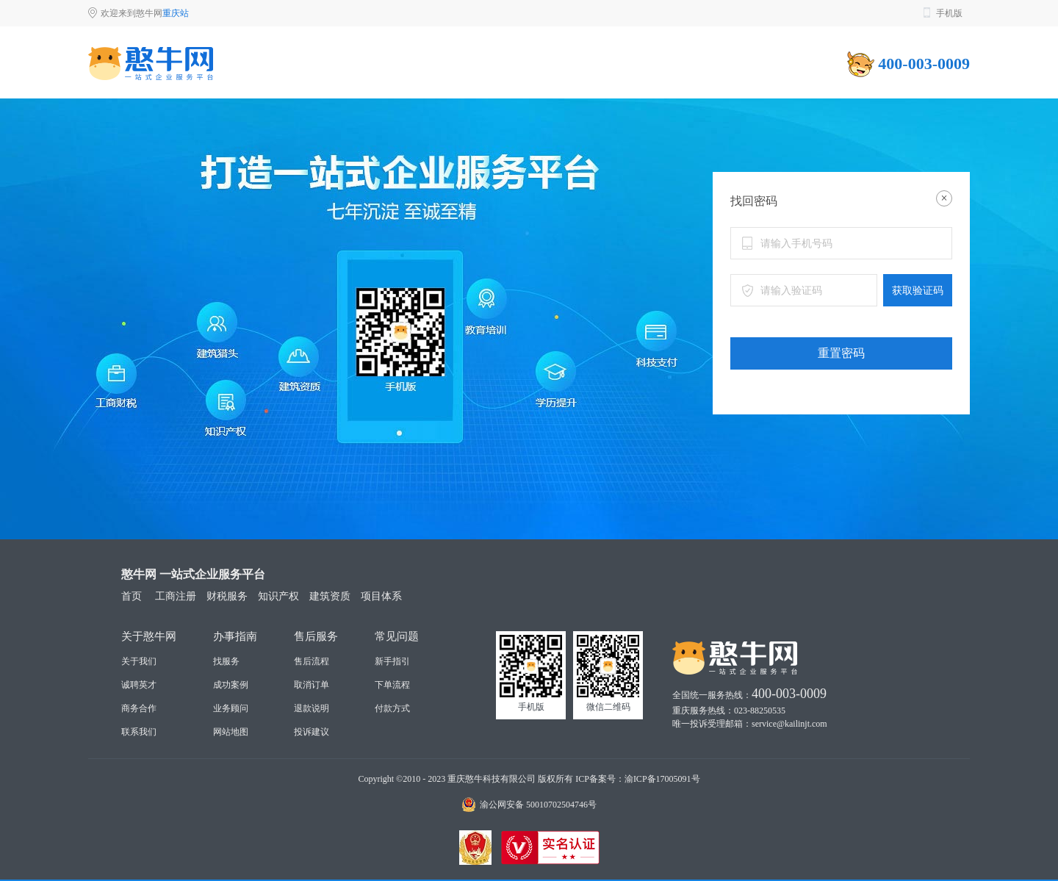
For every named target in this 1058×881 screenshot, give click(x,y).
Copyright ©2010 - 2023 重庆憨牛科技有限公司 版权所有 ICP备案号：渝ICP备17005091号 (528, 779)
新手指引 (392, 661)
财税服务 (227, 596)
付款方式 (392, 708)
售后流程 (311, 661)
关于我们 (138, 661)
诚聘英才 (138, 685)
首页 (131, 596)
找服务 (226, 661)
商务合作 (138, 708)
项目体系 (381, 596)
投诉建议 (311, 732)
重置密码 (841, 353)
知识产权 (278, 596)
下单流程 (392, 685)
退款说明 (311, 708)
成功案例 (230, 685)
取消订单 (311, 685)
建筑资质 (329, 596)
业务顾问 (230, 708)
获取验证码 (917, 290)
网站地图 (230, 732)
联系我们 (138, 732)
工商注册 (175, 596)
